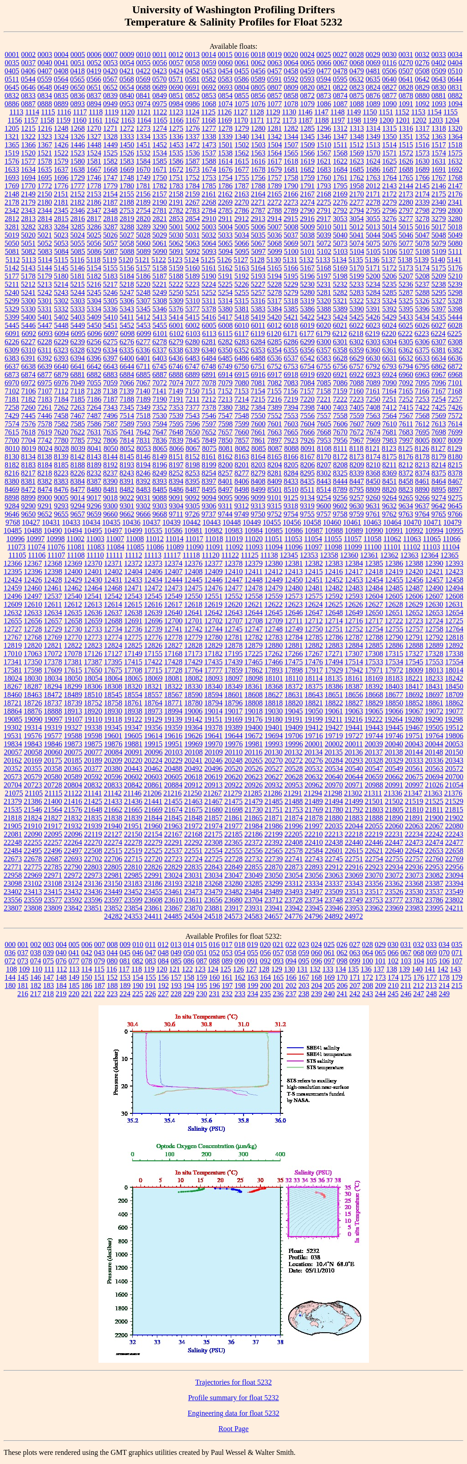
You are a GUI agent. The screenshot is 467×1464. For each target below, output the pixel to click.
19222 (373, 719)
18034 (53, 678)
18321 (153, 686)
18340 (213, 686)
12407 (173, 571)
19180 (274, 719)
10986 (294, 530)
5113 (28, 260)
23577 (53, 900)
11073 (16, 547)
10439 (171, 522)
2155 (126, 194)
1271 (110, 128)
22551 (193, 850)
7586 (94, 424)
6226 (12, 342)
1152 (402, 112)
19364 (193, 727)
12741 (173, 629)
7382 (241, 407)
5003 (209, 227)
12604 (374, 596)
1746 (94, 177)
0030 (389, 54)
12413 (294, 571)
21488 (294, 801)
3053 (340, 218)
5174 (422, 268)
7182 (28, 399)
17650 (93, 670)
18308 (113, 686)
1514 (389, 145)
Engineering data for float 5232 (234, 1413)
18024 (13, 678)
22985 (133, 875)
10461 (352, 522)
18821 (314, 703)
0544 (28, 79)
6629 (356, 358)
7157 (307, 391)
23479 (213, 891)
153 (124, 977)
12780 (213, 637)
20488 (173, 768)
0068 (356, 63)
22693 (73, 859)
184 (61, 985)
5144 (44, 268)
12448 (253, 580)
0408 (61, 71)
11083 (95, 547)
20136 (353, 752)
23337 (334, 883)
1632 (455, 161)
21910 (33, 826)
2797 (406, 210)
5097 (258, 251)
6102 (176, 333)
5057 (110, 243)
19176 (253, 719)
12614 (113, 604)
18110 (294, 678)
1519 (12, 153)
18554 (133, 694)
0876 (373, 95)
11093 (254, 547)
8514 (324, 489)
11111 (114, 555)
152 (112, 977)
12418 (374, 571)
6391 (28, 358)
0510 (455, 71)
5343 (126, 309)
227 (163, 994)
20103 (174, 752)
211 (405, 985)
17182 (213, 653)
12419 (394, 571)
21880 (334, 818)
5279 (291, 292)
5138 (405, 260)
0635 (373, 79)
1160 (79, 120)
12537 (53, 596)
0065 (307, 63)
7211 (192, 399)
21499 (354, 801)
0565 (77, 79)
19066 (394, 711)
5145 (61, 268)
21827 (53, 818)
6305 (406, 342)
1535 (176, 153)
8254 (209, 473)
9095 (225, 498)
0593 (307, 79)
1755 (241, 177)
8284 (291, 473)
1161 (95, 120)
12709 (274, 621)
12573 (294, 596)
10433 (71, 522)
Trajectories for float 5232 (233, 1382)
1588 (209, 161)
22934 (394, 867)
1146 (305, 112)
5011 (340, 227)
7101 (455, 383)
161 (227, 977)
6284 (258, 342)
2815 (61, 218)
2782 (176, 210)
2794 (356, 210)
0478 (340, 71)
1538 (225, 153)
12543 (133, 596)
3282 (28, 227)
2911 (225, 218)
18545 (113, 694)
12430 (93, 580)
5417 (225, 317)
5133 (323, 260)
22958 (13, 875)
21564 (53, 809)
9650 (28, 514)
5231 (324, 284)
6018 (291, 325)
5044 (373, 235)
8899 (28, 498)
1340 (241, 136)
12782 (253, 637)
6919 (307, 374)
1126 (225, 112)
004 (61, 944)
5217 (110, 284)
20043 (414, 744)
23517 (374, 891)
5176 (455, 268)
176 (418, 977)
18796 (233, 703)
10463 (372, 522)
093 (278, 961)
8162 (225, 456)
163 (252, 977)
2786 (241, 210)
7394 (291, 407)
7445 (28, 415)
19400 (253, 727)
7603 (291, 424)
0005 (77, 54)
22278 (133, 842)
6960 (406, 374)
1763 (373, 177)
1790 (291, 186)
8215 (455, 465)
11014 (174, 539)
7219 (291, 399)
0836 (77, 95)
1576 (12, 161)
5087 (111, 251)
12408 (193, 571)
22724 (193, 859)
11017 (194, 539)
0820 (307, 87)
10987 (314, 530)
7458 (61, 415)
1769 (12, 186)
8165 (274, 456)
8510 (291, 489)
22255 (33, 842)
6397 (110, 358)
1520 (28, 153)
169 (329, 977)
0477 (324, 71)
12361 (369, 555)
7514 (126, 415)
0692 (209, 87)
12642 (213, 612)
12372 (133, 563)
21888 (374, 818)
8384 (77, 481)
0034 (455, 54)
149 (73, 977)
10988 (334, 530)
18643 (314, 694)
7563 (373, 415)
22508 (93, 850)
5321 (340, 301)
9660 (110, 514)
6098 (127, 333)
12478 (253, 588)
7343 (110, 407)
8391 (126, 481)
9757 (324, 514)
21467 (213, 801)
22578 (294, 850)
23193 (173, 883)
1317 (422, 128)
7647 (159, 432)
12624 (314, 604)
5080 (455, 243)
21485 (274, 801)
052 (214, 953)
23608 (153, 900)
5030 (176, 235)
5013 (373, 227)
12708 (253, 621)
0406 (28, 71)
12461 (53, 588)
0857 (274, 95)
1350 (389, 136)
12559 (274, 596)
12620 (233, 604)
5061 (159, 243)
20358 (53, 768)
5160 (192, 268)
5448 (61, 325)
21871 (274, 818)
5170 (356, 268)
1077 (274, 104)
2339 (422, 202)
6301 (340, 342)
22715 (133, 859)
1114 (32, 112)
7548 (241, 415)
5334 (94, 309)
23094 (454, 875)
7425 (438, 407)
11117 (172, 555)
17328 (434, 653)
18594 (213, 694)
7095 (422, 383)
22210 (314, 834)
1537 (209, 153)
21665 (133, 809)
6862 (438, 366)
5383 (258, 309)
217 (35, 994)
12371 (113, 563)
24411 (153, 916)
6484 (209, 358)
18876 (33, 711)
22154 (153, 834)
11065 (432, 539)
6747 (192, 366)
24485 (173, 916)
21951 (133, 826)
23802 (454, 900)
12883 (334, 645)
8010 (12, 448)
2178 (12, 202)
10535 (153, 530)
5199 (356, 276)
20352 (13, 768)
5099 (275, 251)
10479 (452, 522)
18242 (454, 678)
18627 (274, 694)
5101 (308, 251)
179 (456, 977)
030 (393, 944)
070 (444, 953)
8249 (159, 473)
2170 (356, 194)
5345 (143, 309)
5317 (274, 301)
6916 (258, 374)
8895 (438, 489)
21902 (454, 818)
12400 (73, 571)
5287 (406, 292)
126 (238, 969)
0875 (356, 95)
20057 (13, 752)
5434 (422, 317)
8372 (406, 473)
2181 (61, 202)
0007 (110, 54)
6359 (356, 350)
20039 (374, 744)
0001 (12, 54)
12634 (53, 612)
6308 (455, 342)
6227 (28, 342)
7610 (389, 424)
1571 (389, 153)
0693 (225, 87)
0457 (274, 71)
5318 (291, 301)
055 (252, 953)
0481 (373, 71)
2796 (389, 210)
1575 (455, 153)
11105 (17, 555)
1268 (77, 128)
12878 (233, 645)
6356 (307, 350)
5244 (77, 292)
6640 (61, 366)
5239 (455, 284)
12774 (113, 637)
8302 (324, 473)
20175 (53, 760)
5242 (44, 292)
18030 (33, 678)
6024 (389, 325)
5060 (143, 243)
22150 (133, 834)
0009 (126, 54)
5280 (307, 292)
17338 (454, 653)
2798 (422, 210)
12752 (354, 629)
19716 (314, 736)
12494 (454, 588)
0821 (324, 87)
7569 (438, 415)
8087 (275, 448)
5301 (44, 301)
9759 (356, 514)
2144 (406, 186)
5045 (389, 235)
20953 (294, 785)
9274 (438, 498)
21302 (353, 793)
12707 (233, 621)
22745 (334, 859)
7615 (12, 432)
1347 (340, 136)
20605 (173, 777)
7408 (373, 407)
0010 (143, 54)
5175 (438, 268)
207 (354, 985)
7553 (291, 415)
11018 (214, 539)
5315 (241, 301)
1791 (307, 186)
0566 (94, 79)
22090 (33, 834)
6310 (28, 350)
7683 (406, 432)
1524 (94, 153)
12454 (374, 580)
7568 (422, 415)
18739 (73, 703)
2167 (307, 194)
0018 (258, 54)
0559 (44, 79)
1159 (63, 120)
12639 (153, 612)
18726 (33, 703)
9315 (274, 506)
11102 (411, 547)
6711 (143, 366)
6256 (94, 342)
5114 (45, 260)
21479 (253, 801)
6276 (126, 342)
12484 (374, 588)
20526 (253, 768)
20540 (354, 768)
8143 (94, 456)
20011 (354, 744)
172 (367, 977)
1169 (225, 120)
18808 (253, 703)
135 (353, 969)
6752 (274, 366)
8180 (455, 456)
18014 (454, 670)
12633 (33, 612)
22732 (253, 859)
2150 (44, 194)
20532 (314, 768)
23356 (374, 883)
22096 (73, 834)
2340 (438, 202)
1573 (422, 153)
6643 (110, 366)
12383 (334, 563)
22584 (314, 850)
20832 (93, 785)
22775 (33, 867)
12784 (294, 637)
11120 (210, 555)
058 (290, 953)
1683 (324, 169)
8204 (274, 465)
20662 (394, 777)
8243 (126, 473)
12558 (253, 596)
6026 (422, 325)
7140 (142, 391)
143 (455, 969)
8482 (126, 489)
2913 (258, 218)
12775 (133, 637)
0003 (44, 54)
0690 (176, 87)
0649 (61, 87)
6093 (45, 333)
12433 (133, 580)
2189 (143, 202)
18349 (233, 686)
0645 (12, 87)
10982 (213, 530)
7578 (44, 424)
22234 (414, 834)
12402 (113, 571)
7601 (274, 424)
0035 (12, 63)
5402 (61, 317)
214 (444, 985)
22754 (374, 859)
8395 (192, 481)
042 (86, 953)
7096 (438, 383)
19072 (434, 711)
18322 (173, 686)
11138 (269, 555)
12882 (314, 645)
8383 (61, 481)
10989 (354, 530)
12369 (73, 563)
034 (444, 944)
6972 (28, 383)
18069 (154, 678)
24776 (294, 916)
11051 (273, 539)
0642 (422, 79)
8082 (242, 448)
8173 (356, 456)
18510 (93, 694)
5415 (192, 317)
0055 (143, 63)
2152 (77, 194)
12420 (414, 571)
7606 (340, 424)
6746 (176, 366)
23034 (213, 875)
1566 (307, 153)
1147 (321, 112)
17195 (233, 653)
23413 (33, 891)
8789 (340, 489)
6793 (389, 366)
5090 (160, 251)
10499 (133, 530)
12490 (434, 588)
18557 (153, 694)
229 (188, 994)
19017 (233, 711)
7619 (44, 432)
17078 (73, 653)
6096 (94, 333)
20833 (113, 785)
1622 (340, 161)
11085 (135, 547)
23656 (213, 900)
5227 (258, 284)
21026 (434, 785)
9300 (110, 506)
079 (99, 961)
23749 (354, 900)
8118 (356, 448)
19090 (33, 719)
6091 (12, 333)
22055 (374, 826)
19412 (314, 727)
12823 (93, 645)
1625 (389, 161)
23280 (233, 883)
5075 (373, 243)
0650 (77, 87)
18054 (93, 678)
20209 (113, 760)
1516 (422, 145)
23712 (274, 900)
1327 (94, 136)
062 (342, 953)
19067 (414, 711)
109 (24, 969)
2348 (110, 210)
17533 (374, 662)
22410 (314, 842)
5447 (44, 325)
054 (239, 953)
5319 (307, 301)
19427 (334, 727)
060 (316, 953)
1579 (61, 161)
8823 (406, 489)
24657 (274, 916)
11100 (373, 547)
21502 (394, 801)
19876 (113, 744)
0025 (324, 54)
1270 (94, 128)
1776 (61, 186)
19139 (173, 719)
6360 (373, 350)
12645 (274, 612)
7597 (209, 424)
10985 (274, 530)
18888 (53, 711)
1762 (356, 177)
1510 (324, 145)
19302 (13, 727)
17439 (233, 662)
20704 (13, 785)
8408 (258, 481)
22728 (233, 859)
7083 (291, 383)
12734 (113, 629)
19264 (393, 719)
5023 (61, 235)
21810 (414, 809)
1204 (452, 120)
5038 (307, 235)
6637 (12, 366)
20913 (213, 785)
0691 (192, 87)
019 (252, 944)
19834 (13, 744)
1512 (356, 145)
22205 (294, 834)
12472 (153, 588)
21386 (33, 801)
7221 (324, 399)
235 (265, 994)
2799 (438, 210)
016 (214, 944)
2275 (324, 202)
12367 (33, 563)
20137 (373, 752)
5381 (241, 309)
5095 (242, 251)
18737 (53, 703)
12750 (314, 629)
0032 (422, 54)
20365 (73, 768)
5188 (176, 276)
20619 (213, 777)
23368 (414, 883)
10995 (454, 530)
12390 (434, 563)
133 (327, 969)
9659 (94, 514)
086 (188, 961)
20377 (93, 768)
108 (11, 969)
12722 (394, 621)
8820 (389, 489)
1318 (438, 128)
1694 (28, 177)
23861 (153, 908)
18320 (133, 686)
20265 (253, 760)
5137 (388, 260)
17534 (394, 662)
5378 (209, 309)
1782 (159, 186)
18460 (13, 694)
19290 (434, 719)
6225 (454, 333)
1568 (340, 153)
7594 (159, 424)
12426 (33, 580)
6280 (192, 342)
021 (278, 944)
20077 (93, 752)
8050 (111, 448)
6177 (307, 333)
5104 (357, 251)
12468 (113, 588)
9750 (258, 514)
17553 (434, 662)
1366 (28, 145)
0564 (61, 79)
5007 (274, 227)
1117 (80, 112)
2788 (274, 210)
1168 (209, 120)
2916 (307, 218)
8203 (258, 465)
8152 (192, 456)
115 (99, 969)
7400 (324, 407)
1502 (241, 145)
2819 (126, 218)
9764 (422, 514)
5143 (28, 268)
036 (10, 953)
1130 (289, 112)
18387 (354, 686)
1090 (389, 104)
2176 (455, 194)
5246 (110, 292)
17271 (334, 653)
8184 (44, 465)
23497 (314, 891)
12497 (33, 596)
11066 (452, 539)
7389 (274, 407)
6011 (258, 325)
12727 (13, 629)
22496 (53, 850)
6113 (209, 333)
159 (201, 977)
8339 (356, 473)
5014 (389, 227)
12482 (334, 588)
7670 (340, 432)
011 (150, 944)
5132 (306, 260)
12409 (213, 571)
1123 (176, 112)
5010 (324, 227)
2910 (209, 218)
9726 (192, 514)
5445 (12, 325)
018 (239, 944)
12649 (354, 612)
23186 (153, 883)
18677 (394, 694)
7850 (225, 440)
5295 (438, 292)
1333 (126, 136)
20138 (393, 752)
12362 (389, 555)
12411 (253, 571)
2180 (44, 202)
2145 (422, 186)
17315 (394, 653)
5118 (93, 260)
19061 (334, 711)
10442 (191, 522)
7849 (209, 440)
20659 (374, 777)
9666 (143, 514)
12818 (454, 637)
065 (380, 953)
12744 (213, 629)
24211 (454, 908)
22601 (334, 850)
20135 (333, 752)
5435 (438, 317)
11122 (230, 555)
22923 (374, 867)
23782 (414, 900)
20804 (73, 785)
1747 (110, 177)
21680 (213, 809)
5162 (225, 268)
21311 (373, 793)
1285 (307, 128)
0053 (110, 63)
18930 (113, 711)
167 (303, 977)
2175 (438, 194)
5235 (389, 284)
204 (316, 985)
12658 (73, 621)
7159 (339, 391)
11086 (155, 547)
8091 (308, 448)
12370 (93, 563)
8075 (209, 448)
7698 (438, 432)
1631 (438, 161)
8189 (94, 465)
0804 (241, 87)
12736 (133, 629)
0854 (225, 95)
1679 (274, 169)
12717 (374, 621)
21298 (333, 793)
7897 (274, 440)
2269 (225, 202)
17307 (354, 653)
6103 (193, 333)
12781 (233, 637)
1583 (126, 161)
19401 (274, 727)
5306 (126, 301)
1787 (241, 186)
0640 (389, 79)
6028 (455, 325)
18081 (174, 678)
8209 (356, 465)
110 (36, 969)
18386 (334, 686)
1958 (356, 186)
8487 (192, 489)
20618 (193, 777)
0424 (176, 71)
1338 (209, 136)
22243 (454, 834)
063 (354, 953)
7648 (176, 432)
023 (303, 944)
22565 (274, 850)
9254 (324, 498)
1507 (291, 145)
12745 (233, 629)
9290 (28, 506)
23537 (434, 891)
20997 (414, 785)
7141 (159, 391)
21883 (354, 818)
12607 (434, 596)
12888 (414, 645)
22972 (73, 875)
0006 (94, 54)
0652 (110, 87)
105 (431, 961)
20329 (394, 760)
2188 (126, 202)
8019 (28, 448)
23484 (253, 891)
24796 (314, 916)
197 (227, 985)
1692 (455, 169)
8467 (455, 481)
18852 (414, 703)
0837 (94, 95)
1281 (274, 128)
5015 (406, 227)
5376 (176, 309)
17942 (354, 670)
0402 (438, 63)
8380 (12, 481)
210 (393, 985)
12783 (274, 637)
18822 (334, 703)
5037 (291, 235)
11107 (56, 555)
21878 (314, 818)
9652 (44, 514)
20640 (334, 777)
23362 (394, 883)
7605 (324, 424)
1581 (94, 161)
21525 (434, 801)
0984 (176, 104)
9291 (44, 506)
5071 (307, 243)
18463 (33, 694)
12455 (394, 580)
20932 (274, 785)
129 (276, 969)
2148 (12, 194)
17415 (133, 662)
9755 (307, 514)
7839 (176, 440)
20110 (234, 752)
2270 (241, 202)
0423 (159, 71)
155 (150, 977)
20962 (314, 785)
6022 (356, 325)
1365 (12, 145)
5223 (192, 284)
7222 (340, 399)
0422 (143, 71)
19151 (213, 719)
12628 (394, 604)
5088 (127, 251)
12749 (294, 629)
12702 (213, 621)
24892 (334, 916)
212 (418, 985)
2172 (389, 194)
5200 (373, 276)
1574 (438, 153)
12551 (213, 596)
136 (366, 969)
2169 (340, 194)
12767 (13, 637)
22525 (153, 850)
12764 (454, 629)
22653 (434, 850)
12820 (33, 645)
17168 (173, 653)
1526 (126, 153)
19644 (233, 736)
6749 (225, 366)
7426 (455, 407)
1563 (258, 153)
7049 (77, 383)
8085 (258, 448)
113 (74, 969)
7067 (143, 383)
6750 (241, 366)
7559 (356, 415)
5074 (356, 243)
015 (201, 944)
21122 (73, 793)
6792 (373, 366)
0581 (192, 79)
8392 (143, 481)
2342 (12, 210)
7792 (94, 440)
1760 (324, 177)
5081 (12, 251)
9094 (209, 498)
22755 (394, 859)
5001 (176, 227)
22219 (374, 834)
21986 (274, 826)
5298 (455, 292)
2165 (274, 194)
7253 (422, 399)
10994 (434, 530)
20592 (93, 777)
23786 (434, 900)
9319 (307, 506)
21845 (173, 818)
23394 (454, 883)
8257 (225, 473)
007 (99, 944)
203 (303, 985)
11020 (254, 539)
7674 (373, 432)
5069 (291, 243)
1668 (110, 169)
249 (444, 994)
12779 (193, 637)
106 (444, 961)
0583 (225, 79)
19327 (73, 727)
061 (329, 953)
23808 (33, 908)
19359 (173, 727)
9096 (241, 498)
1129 (273, 112)
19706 (294, 736)
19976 (233, 744)
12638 (133, 612)
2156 (143, 194)
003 (48, 944)
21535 (13, 809)
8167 (307, 456)
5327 (438, 301)
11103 (431, 547)
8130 (12, 456)
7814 (126, 440)
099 (354, 961)
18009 (414, 670)
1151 (386, 112)
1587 (192, 161)
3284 (61, 227)
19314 (33, 727)
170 (342, 977)
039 (48, 953)
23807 (13, 908)
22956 (454, 867)
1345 (307, 136)
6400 (126, 358)
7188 (126, 399)
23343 (354, 883)
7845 (192, 440)
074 (35, 961)
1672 (176, 169)
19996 (294, 744)
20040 (394, 744)
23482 (233, 891)
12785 (314, 637)
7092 (406, 383)
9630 (356, 506)
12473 (173, 588)
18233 (434, 678)
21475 (233, 801)
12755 (394, 629)
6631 (389, 358)
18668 (374, 694)
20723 (33, 785)
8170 (324, 456)
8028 (61, 448)
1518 (455, 145)
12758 (434, 629)
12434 (153, 580)
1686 (373, 169)
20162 (13, 760)
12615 (133, 604)
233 (239, 994)
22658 (454, 850)
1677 (241, 169)
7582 (61, 424)
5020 (28, 235)
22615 (354, 850)
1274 (159, 128)
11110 (95, 555)
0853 (209, 95)
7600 (258, 424)
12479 (274, 588)
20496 (213, 768)
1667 (94, 169)
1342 (274, 136)
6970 (12, 383)
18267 (13, 686)
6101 (160, 333)
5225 (225, 284)
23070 (374, 875)
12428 (53, 580)
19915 (153, 744)
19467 (414, 727)
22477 (454, 842)
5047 (422, 235)
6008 (225, 325)
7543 (192, 415)
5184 (126, 276)
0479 (356, 71)
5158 (159, 268)
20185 (73, 760)
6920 (324, 374)
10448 (232, 522)
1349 (373, 136)
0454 (225, 71)
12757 (414, 629)
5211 (12, 284)
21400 (53, 801)
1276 (192, 128)
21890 (394, 818)
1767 (438, 177)
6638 (28, 366)
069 (431, 953)
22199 (274, 834)
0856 (258, 95)
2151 (61, 194)
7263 (77, 407)
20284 (334, 760)
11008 (135, 539)
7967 (356, 440)
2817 (94, 218)
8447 (356, 481)
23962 (374, 908)
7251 (389, 399)
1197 (338, 120)
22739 (274, 859)
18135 (333, 678)
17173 (193, 653)
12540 (73, 596)
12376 (193, 563)
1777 (77, 186)
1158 (47, 120)
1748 (126, 177)
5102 (324, 251)
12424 (13, 580)
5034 (241, 235)
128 (264, 969)
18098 (254, 678)
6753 (291, 366)
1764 (389, 177)
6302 (356, 342)
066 (393, 953)
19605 (133, 736)
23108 (53, 883)
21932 (73, 826)
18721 (13, 703)
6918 (291, 374)
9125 (291, 498)
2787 (258, 210)
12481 (314, 588)
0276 (422, 63)
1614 (225, 161)
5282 (340, 292)
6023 (373, 325)
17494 (334, 662)
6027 (438, 325)
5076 (389, 243)
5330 (28, 309)
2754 (143, 210)
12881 (294, 645)
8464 (438, 481)
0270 (406, 63)
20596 (113, 777)
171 (354, 977)
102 (393, 961)
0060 (225, 63)
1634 (28, 169)
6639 (44, 366)
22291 (173, 842)
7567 (406, 415)
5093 (209, 251)
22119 (93, 834)
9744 (225, 514)
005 (73, 944)
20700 (454, 777)
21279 (232, 793)
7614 (455, 424)
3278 (422, 218)
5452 (126, 325)
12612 (73, 604)
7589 (126, 424)
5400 (28, 317)
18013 (434, 670)
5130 (273, 260)
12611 (53, 604)
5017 (438, 227)
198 (239, 985)
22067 (434, 826)
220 (73, 994)
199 (252, 985)
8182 (12, 465)
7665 (291, 432)
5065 (225, 243)
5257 (258, 292)
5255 (241, 292)
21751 (274, 809)
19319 (53, 727)
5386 (307, 309)
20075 (73, 752)
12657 (53, 621)
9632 (389, 506)
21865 (253, 818)
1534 (159, 153)
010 (137, 944)
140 (417, 969)
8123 (389, 448)
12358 (329, 555)
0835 (61, 95)
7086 (340, 383)
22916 (354, 867)
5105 (373, 251)
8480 (94, 489)
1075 (241, 104)
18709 (454, 694)
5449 (77, 325)
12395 (13, 571)
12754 (374, 629)
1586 (176, 161)
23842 (73, 908)
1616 (258, 161)
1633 (12, 169)
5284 (373, 292)
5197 (324, 276)
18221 (414, 678)
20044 (434, 744)
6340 (209, 350)
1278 (225, 128)
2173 (406, 194)
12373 (153, 563)
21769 (314, 809)
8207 (324, 465)
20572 (454, 768)
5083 (45, 251)
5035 (258, 235)
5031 (192, 235)
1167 (192, 120)
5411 (126, 317)
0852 (192, 95)
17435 (213, 662)
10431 (51, 522)
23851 (93, 908)
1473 (209, 145)
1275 (176, 128)
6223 (422, 333)
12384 (354, 563)
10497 (113, 530)
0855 (241, 95)
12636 (93, 612)
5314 (225, 301)
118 (136, 969)
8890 (422, 489)
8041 (94, 448)
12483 (354, 588)
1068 (209, 104)
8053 (143, 448)
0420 (110, 71)
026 (342, 944)
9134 (307, 498)
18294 (53, 686)
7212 (209, 399)
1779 (110, 186)
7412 (389, 407)
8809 (373, 489)
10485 (13, 530)
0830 (438, 87)
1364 (455, 136)
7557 (324, 415)
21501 (374, 801)
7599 (241, 424)
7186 (94, 399)
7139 (126, 391)
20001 (314, 744)
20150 (454, 752)
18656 (354, 694)
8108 (324, 448)
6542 (307, 358)
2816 (77, 218)
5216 (94, 284)
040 (61, 953)
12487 (414, 588)
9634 (406, 506)
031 (405, 944)
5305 (110, 301)
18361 (253, 686)
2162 (225, 194)
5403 (77, 317)
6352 (241, 350)
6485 (225, 358)
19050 (314, 711)
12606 (414, 596)
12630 (434, 604)
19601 (113, 736)
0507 (406, 71)
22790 (73, 867)
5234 (373, 284)
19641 (213, 736)
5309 (176, 301)
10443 (211, 522)
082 (137, 961)
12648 (334, 612)
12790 (394, 637)
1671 (159, 169)
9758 (340, 514)
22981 (113, 875)
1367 (44, 145)
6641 (77, 366)
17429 (193, 662)
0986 (192, 104)
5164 (258, 268)
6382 (455, 350)
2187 (110, 202)
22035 (334, 826)
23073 (414, 875)
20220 (133, 760)
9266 (422, 498)
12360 (349, 555)
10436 (131, 522)
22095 (53, 834)
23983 (414, 908)
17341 (13, 662)
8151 (176, 456)
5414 (176, 317)
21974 (213, 826)
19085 (13, 719)
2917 (324, 218)
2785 (225, 210)
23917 (233, 908)
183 (48, 985)
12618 (193, 604)
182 (35, 985)
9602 (340, 506)
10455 (272, 522)
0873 (324, 95)
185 (73, 985)
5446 (28, 325)
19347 (133, 727)
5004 (225, 227)
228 (176, 994)
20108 (194, 752)
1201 (402, 120)
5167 (307, 268)
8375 (438, 473)
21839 (133, 818)
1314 (373, 128)
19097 (53, 719)
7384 (258, 407)
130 (289, 969)
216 (22, 994)
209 (380, 985)
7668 (324, 432)
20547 (374, 768)
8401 (225, 481)
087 (201, 961)
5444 (455, 317)
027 (354, 944)
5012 (356, 227)
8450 (373, 481)
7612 (422, 424)
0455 (241, 71)
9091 (176, 498)
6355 (291, 350)
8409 (274, 481)
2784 (209, 210)
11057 (353, 539)
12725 (454, 621)
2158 (176, 194)
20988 (374, 785)
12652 (414, 612)
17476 (314, 662)
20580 (53, 777)
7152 (225, 391)
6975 (44, 383)
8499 (258, 489)
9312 (241, 506)
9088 (159, 498)
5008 (291, 227)
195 (201, 985)
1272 (126, 128)
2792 (340, 210)
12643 (233, 612)
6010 (241, 325)
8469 (12, 489)
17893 (274, 670)
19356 (153, 727)
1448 (94, 145)
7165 (405, 391)
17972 (394, 670)
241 (342, 994)
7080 (241, 383)
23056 (314, 875)
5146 (77, 268)
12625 (334, 604)
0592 (291, 79)
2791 (324, 210)
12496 (13, 596)
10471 (432, 522)
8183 (28, 465)
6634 (438, 358)
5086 (94, 251)
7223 (356, 399)
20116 (253, 752)
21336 (393, 793)
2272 (274, 202)
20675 (414, 777)
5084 (61, 251)
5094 (225, 251)
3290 (159, 227)
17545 (414, 662)
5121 (142, 260)
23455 (153, 891)
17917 (314, 670)
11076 (56, 547)
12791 (414, 637)
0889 (61, 104)
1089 (373, 104)
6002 (192, 325)
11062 (392, 539)
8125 (405, 448)
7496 (110, 415)
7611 (406, 424)
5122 (158, 260)
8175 (389, 456)
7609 (373, 424)
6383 (12, 358)
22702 (93, 859)
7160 (356, 391)
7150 (192, 391)
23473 (193, 891)
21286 (273, 793)
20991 (394, 785)
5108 (422, 251)
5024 (77, 235)
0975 (159, 104)
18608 (253, 694)
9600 (324, 506)
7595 (176, 424)
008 (112, 944)
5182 (94, 276)
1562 (241, 153)
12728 (33, 629)
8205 (291, 465)
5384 (274, 309)
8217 (28, 473)
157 (176, 977)
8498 (241, 489)
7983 (389, 440)
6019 (307, 325)
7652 (209, 432)
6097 (111, 333)
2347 (94, 210)
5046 (406, 235)
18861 (434, 703)
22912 (334, 867)
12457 (434, 580)
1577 (28, 161)
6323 (61, 350)
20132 (293, 752)
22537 (173, 850)
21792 (354, 809)
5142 (12, 268)
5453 (143, 325)
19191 (294, 719)
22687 (53, 859)
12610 (33, 604)
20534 (334, 768)
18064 (113, 678)
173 (380, 977)
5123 (175, 260)
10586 (173, 530)
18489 (73, 694)
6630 (373, 358)
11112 (133, 555)
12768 (33, 637)
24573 (233, 916)
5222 (176, 284)
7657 (225, 432)
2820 (143, 218)
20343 (454, 760)
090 (239, 961)
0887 (28, 104)
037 (22, 953)
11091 (214, 547)
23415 (53, 891)
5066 (241, 243)
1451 (143, 145)
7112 (61, 391)
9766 (455, 514)
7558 (340, 415)
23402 (13, 891)
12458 (454, 580)
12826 (153, 645)
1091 (406, 104)
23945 (314, 908)
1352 (422, 136)
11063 (412, 539)
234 (252, 994)
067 (405, 953)
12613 (93, 604)
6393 (61, 358)
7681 (389, 432)
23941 (274, 908)
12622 (274, 604)
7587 (110, 424)
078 (86, 961)
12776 (153, 637)
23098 (13, 883)
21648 (93, 809)
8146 (143, 456)
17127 (113, 653)
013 (176, 944)
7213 (225, 399)
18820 (294, 703)
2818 (110, 218)
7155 (274, 391)
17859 (233, 670)
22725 (213, 859)
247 (418, 994)
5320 (324, 301)
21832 (73, 818)
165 (278, 977)
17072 (53, 653)
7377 (192, 407)
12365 (450, 555)
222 (99, 994)
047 (150, 953)
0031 (406, 54)
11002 (75, 539)
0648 (44, 87)
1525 (110, 153)
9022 (126, 498)
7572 (455, 415)
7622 (77, 432)
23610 (173, 900)
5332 (61, 309)
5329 (12, 309)
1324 (61, 136)
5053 (61, 243)
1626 (406, 161)
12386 (394, 563)
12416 (334, 571)
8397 (209, 481)
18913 (73, 711)
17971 (374, 670)
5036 (274, 235)
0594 (324, 79)
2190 (159, 202)
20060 (53, 752)
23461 (173, 891)
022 (290, 944)
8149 (159, 456)
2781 (159, 210)
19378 (213, 727)
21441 (153, 801)
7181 (12, 399)
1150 (370, 112)
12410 (233, 571)
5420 (274, 317)
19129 (153, 719)
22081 (13, 834)
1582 (110, 161)
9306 (209, 506)
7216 (274, 399)
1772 (44, 186)
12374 (173, 563)
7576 (28, 424)
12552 (233, 596)
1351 (406, 136)
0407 (44, 71)
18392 (374, 686)
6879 (61, 374)
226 (150, 994)
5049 (455, 235)
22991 (153, 875)
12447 (233, 580)
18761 (133, 703)
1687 (389, 169)
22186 (253, 834)
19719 (334, 736)
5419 (258, 317)
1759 (307, 177)
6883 (110, 374)
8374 (422, 473)
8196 (159, 465)
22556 (253, 850)
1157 (31, 120)
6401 (143, 358)
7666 (307, 432)
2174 (422, 194)
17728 (173, 670)
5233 (356, 284)
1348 (356, 136)
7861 (258, 440)
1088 (356, 104)
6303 (373, 342)
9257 (356, 498)
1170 (241, 120)
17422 (153, 662)
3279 (438, 218)
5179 (44, 276)
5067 (258, 243)
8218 (44, 473)
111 (49, 969)
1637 (61, 169)
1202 (419, 120)
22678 (33, 859)
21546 (33, 809)
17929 (334, 670)
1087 (340, 104)
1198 (354, 120)
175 (405, 977)
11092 (234, 547)
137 (379, 969)
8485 (159, 489)
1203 (435, 120)
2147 (455, 186)
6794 (406, 366)
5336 (110, 309)
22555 (233, 850)
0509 (438, 71)
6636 (455, 358)
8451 (389, 481)
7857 (241, 440)
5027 (126, 235)
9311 (225, 506)
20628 (294, 777)
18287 (33, 686)
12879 (253, 645)
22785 (53, 867)
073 (22, 961)
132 (315, 969)
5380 (225, 309)
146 (35, 977)
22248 (13, 842)
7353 (176, 407)
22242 (434, 834)
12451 (314, 580)
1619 (307, 161)
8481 (110, 489)
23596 (93, 900)
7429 (12, 415)
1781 (143, 186)
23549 (454, 891)
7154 (257, 391)
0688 (143, 87)
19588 (73, 736)
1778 (94, 186)
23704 (253, 900)
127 (251, 969)
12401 (93, 571)
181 (22, 985)
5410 (110, 317)
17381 (73, 662)
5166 (291, 268)
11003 (95, 539)
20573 (13, 777)
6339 (192, 350)
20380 (113, 768)
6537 (291, 358)
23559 (33, 900)
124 (213, 969)
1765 (406, 177)
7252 (406, 399)
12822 (73, 645)
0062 (258, 63)
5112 (12, 260)
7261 (44, 407)
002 (35, 944)
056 (265, 953)
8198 (192, 465)
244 (380, 994)
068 (418, 953)
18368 (274, 686)
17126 (93, 653)
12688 (113, 621)
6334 (110, 350)
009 (124, 944)
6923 (373, 374)
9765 (438, 514)
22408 (294, 842)
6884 (126, 374)
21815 (454, 809)
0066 (324, 63)
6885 (143, 374)
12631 (454, 604)
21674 (173, 809)
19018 (253, 711)
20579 (33, 777)
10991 (394, 530)
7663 (274, 432)
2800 (455, 210)
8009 (455, 440)
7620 (61, 432)
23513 (354, 891)
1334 (143, 136)
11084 (115, 547)
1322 (28, 136)
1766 (422, 177)
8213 (422, 465)
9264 (389, 498)
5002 (192, 227)
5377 (192, 309)
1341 (258, 136)
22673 (13, 859)
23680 (233, 900)
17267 (314, 653)
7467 (77, 415)
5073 (340, 243)
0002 (28, 54)
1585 (159, 161)
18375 (314, 686)
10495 (93, 530)
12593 (354, 596)
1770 (28, 186)
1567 (324, 153)
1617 (274, 161)
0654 (126, 87)
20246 (213, 760)
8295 (307, 473)
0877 (389, 95)
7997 (406, 440)
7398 (307, 407)
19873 (73, 744)
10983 (233, 530)
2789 (291, 210)
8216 (12, 473)
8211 (389, 465)
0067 (340, 63)
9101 (274, 498)
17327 (414, 653)
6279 (176, 342)
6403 (159, 358)
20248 (233, 760)
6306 (422, 342)
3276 (389, 218)
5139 (421, 260)
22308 (213, 842)
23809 (53, 908)
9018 (110, 498)
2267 (192, 202)
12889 (434, 645)
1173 (289, 120)
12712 (314, 621)
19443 (374, 727)
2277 (356, 202)
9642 (438, 506)
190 (137, 985)
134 (340, 969)
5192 (241, 276)
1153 (418, 112)
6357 (324, 350)
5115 (61, 260)
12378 (233, 563)
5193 (258, 276)
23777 (394, 900)
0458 (291, 71)
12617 (173, 604)
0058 (192, 63)
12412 (274, 571)
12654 (454, 612)
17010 (13, 653)
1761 (340, 177)
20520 (233, 768)
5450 (94, 325)
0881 (438, 95)
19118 (113, 719)
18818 (274, 703)
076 (61, 961)
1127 (241, 112)
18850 (394, 703)
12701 (193, 621)
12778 (173, 637)
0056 (159, 63)
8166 (291, 456)
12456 (414, 580)
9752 (274, 514)
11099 (353, 547)
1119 (111, 112)
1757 (274, 177)
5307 (143, 301)
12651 (394, 612)
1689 (422, 169)
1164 (144, 120)
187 (99, 985)
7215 (258, 399)
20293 (354, 760)
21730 (253, 809)
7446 (44, 415)
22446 (374, 842)
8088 (291, 448)
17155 (153, 653)
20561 (414, 768)
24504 (193, 916)
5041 (356, 235)
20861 (153, 785)
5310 (192, 301)
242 (354, 994)
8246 (143, 473)
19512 (454, 727)
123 (200, 969)
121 (174, 969)
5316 (258, 301)
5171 (373, 268)
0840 (126, 95)
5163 (241, 268)
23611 (193, 900)
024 (316, 944)
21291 (293, 793)
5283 (356, 292)
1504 (274, 145)
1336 (176, 136)
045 (124, 953)
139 (404, 969)
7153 (241, 391)
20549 (394, 768)
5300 (28, 301)
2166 (291, 194)
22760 (434, 859)
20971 (354, 785)
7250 (373, 399)
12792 (434, 637)
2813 (28, 218)
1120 (127, 112)
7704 (28, 440)
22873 (294, 867)
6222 (405, 333)
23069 (354, 875)
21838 (113, 818)
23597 (113, 900)
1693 (12, 177)
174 (393, 977)
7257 (455, 399)
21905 (13, 826)
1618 (291, 161)
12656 (33, 621)
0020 (291, 54)
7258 (12, 407)
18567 (173, 694)
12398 (53, 571)
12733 (93, 629)
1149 (354, 112)
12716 (354, 621)
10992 (414, 530)
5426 (373, 317)
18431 (434, 686)
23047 (233, 875)
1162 (111, 120)
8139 (61, 456)
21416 (73, 801)
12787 (354, 637)
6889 (192, 374)
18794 (213, 703)
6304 (389, 342)
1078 (291, 104)
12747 (253, 629)
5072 (324, 243)
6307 (438, 342)
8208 (340, 465)
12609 (13, 604)
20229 (173, 760)
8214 (438, 465)
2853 (176, 218)
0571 (176, 79)
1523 (77, 153)
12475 (193, 588)
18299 (73, 686)
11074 (36, 547)
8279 (258, 473)
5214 (61, 284)
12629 (414, 604)
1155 (450, 112)
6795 (422, 366)
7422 (422, 407)
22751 (354, 859)
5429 (389, 317)
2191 (176, 202)
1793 (324, 186)
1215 (28, 128)
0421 (126, 71)
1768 (455, 177)
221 (86, 994)
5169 (340, 268)
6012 (274, 325)
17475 (294, 662)
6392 (44, 358)
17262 (274, 653)
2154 (110, 194)
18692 (414, 694)
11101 (392, 547)
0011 (159, 54)
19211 (333, 719)
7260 (28, 407)
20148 (434, 752)
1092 (422, 104)
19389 (233, 727)
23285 (253, 883)
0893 (77, 104)
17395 (113, 662)
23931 (253, 908)
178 (444, 977)
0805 (258, 87)
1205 (12, 128)
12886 (394, 645)
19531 (13, 736)
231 (214, 994)
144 (10, 977)
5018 (455, 227)
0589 (258, 79)
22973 (93, 875)
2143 (389, 186)
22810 (133, 867)
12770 (73, 637)
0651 (94, 87)
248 (431, 994)
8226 (77, 473)
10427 (31, 522)
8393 (159, 481)
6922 (356, 374)
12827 (173, 645)
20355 (33, 768)
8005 (422, 440)
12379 (253, 563)
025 (329, 944)
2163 (241, 194)
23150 (113, 883)
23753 (374, 900)
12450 (294, 580)
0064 (291, 63)
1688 (406, 169)
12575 (314, 596)
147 (48, 977)
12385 (374, 563)
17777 (213, 670)
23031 (193, 875)
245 (393, 994)
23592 (73, 900)
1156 (15, 120)
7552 (274, 415)
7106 (28, 391)
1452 (159, 145)
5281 (324, 292)
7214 (241, 399)
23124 (73, 883)
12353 (309, 555)
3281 (12, 227)
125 (225, 969)
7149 (175, 391)
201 (278, 985)
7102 (12, 391)
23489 (274, 891)
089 (227, 961)
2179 (28, 202)
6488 (258, 358)
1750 (159, 177)
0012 (176, 54)
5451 (110, 325)
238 (303, 994)
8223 (61, 473)
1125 (208, 112)
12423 (454, 571)
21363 (433, 793)
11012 (155, 539)
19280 (414, 719)
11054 (313, 539)
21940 (113, 826)
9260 (373, 498)
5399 (12, 317)
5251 (192, 292)
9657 (77, 514)
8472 (28, 489)
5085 (78, 251)
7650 (192, 432)
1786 (225, 186)
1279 (241, 128)
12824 (113, 645)
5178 (28, 276)
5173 (406, 268)
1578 (44, 161)
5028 (143, 235)
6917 (274, 374)
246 (405, 994)
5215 (77, 284)
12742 (193, 629)
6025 (406, 325)
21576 (73, 809)
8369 (389, 473)
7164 (389, 391)
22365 (233, 842)
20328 (374, 760)
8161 (209, 456)
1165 (160, 120)
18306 (93, 686)
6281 (209, 342)
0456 (258, 71)
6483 (192, 358)
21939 (93, 826)
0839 (110, 95)
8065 (160, 448)
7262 (61, 407)
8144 (110, 456)
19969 (193, 744)
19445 (394, 727)
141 (430, 969)
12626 (354, 604)
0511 (12, 79)
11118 (191, 555)
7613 (438, 424)
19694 (274, 736)
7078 (209, 383)
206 (342, 985)
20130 (273, 752)
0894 (94, 104)
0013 (192, 54)
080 (112, 961)
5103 (340, 251)
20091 (134, 752)
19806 (454, 736)
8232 (94, 473)
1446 (77, 145)
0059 (209, 63)
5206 (389, 276)
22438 (334, 842)
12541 (93, 596)
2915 (291, 218)
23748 (334, 900)
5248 (143, 292)
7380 (225, 407)
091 (252, 961)
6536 (274, 358)
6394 (77, 358)
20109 (214, 752)
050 (188, 953)
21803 (374, 809)
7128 (93, 391)
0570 (159, 79)
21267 (212, 793)
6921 (340, 374)
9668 (159, 514)
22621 (374, 850)
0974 (143, 104)
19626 (193, 736)
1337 (192, 136)
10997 (35, 539)
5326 (422, 301)
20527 (274, 768)
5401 (44, 317)
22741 (294, 859)
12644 (253, 612)
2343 (28, 210)
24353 (133, 916)
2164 (258, 194)
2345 (61, 210)
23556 (13, 900)
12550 (193, 596)
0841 (143, 95)
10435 (111, 522)
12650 (374, 612)
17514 (354, 662)
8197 (176, 465)
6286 (291, 342)
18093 (214, 678)
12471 (133, 588)
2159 (192, 194)
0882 (455, 95)
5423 (324, 317)
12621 (253, 604)
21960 (153, 826)
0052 (94, 63)
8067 (193, 448)
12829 (213, 645)
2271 (258, 202)
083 (150, 961)
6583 (324, 358)
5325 (406, 301)
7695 (422, 432)
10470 (412, 522)
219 (61, 994)
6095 (78, 333)
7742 (44, 440)
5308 (159, 301)
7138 (110, 391)
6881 (77, 374)
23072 (394, 875)
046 (137, 953)
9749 (241, 514)
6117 (241, 333)
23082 (434, 875)
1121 (143, 112)
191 (150, 985)
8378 (455, 473)
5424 (340, 317)
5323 (373, 301)
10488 (33, 530)
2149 (28, 194)
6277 (143, 342)
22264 (73, 842)
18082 (194, 678)
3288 (126, 227)
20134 (313, 752)
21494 (334, 801)
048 (163, 953)
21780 (334, 809)
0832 (12, 95)
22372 (253, 842)
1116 (64, 112)
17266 (294, 653)
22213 (334, 834)
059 (303, 953)
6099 (143, 333)
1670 (143, 169)
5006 (258, 227)
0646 (28, 87)
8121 (372, 448)
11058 (372, 539)
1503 (258, 145)
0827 (389, 87)
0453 (209, 71)
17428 (173, 662)
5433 (406, 317)
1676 (225, 169)
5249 (159, 292)
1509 (307, 145)
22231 (394, 834)
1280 (258, 128)
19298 (454, 719)
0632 (356, 79)
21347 (413, 793)
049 (176, 953)
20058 (33, 752)
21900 (434, 818)
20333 (414, 760)
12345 (289, 555)
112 (61, 969)
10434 (91, 522)
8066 (176, 448)
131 (302, 969)
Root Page (233, 1429)
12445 (193, 580)
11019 (234, 539)
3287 (110, 227)
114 (86, 969)
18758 (113, 703)
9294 (77, 506)
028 (367, 944)
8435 (307, 481)
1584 (143, 161)
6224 (438, 333)
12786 (334, 637)
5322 (356, 301)
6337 (159, 350)
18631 (294, 694)
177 (431, 977)
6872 (455, 366)
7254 (438, 399)
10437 (151, 522)
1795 (340, 186)
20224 (153, 760)
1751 (176, 177)
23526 (394, 891)
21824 (33, 818)
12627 (374, 604)
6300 (324, 342)
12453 (354, 580)
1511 (340, 145)
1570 (373, 153)
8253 (192, 473)
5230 (307, 284)
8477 (77, 489)
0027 (340, 54)
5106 (390, 251)
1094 (455, 104)
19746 (394, 736)
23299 (274, 883)
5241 (28, 292)
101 (380, 961)
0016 (241, 54)
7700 (12, 440)
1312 (340, 128)
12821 (53, 645)
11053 (293, 539)
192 (163, 985)
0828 (406, 87)
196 (214, 985)
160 (214, 977)
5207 (406, 276)
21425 (93, 801)
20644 (354, 777)
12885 (374, 645)
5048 (438, 235)
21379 (13, 801)
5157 (143, 268)
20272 (294, 760)
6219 (372, 333)
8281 (274, 473)
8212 (406, 465)
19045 (294, 711)
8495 (209, 489)
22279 (153, 842)
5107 (406, 251)
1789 (274, 186)
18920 (93, 711)
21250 (192, 793)
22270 (93, 842)
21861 (233, 818)
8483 (143, 489)
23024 (173, 875)
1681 (291, 169)
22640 (394, 850)
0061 (241, 63)
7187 (110, 399)
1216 (44, 128)
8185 (61, 465)
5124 (191, 260)
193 (176, 985)
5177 (12, 276)
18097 (234, 678)
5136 (372, 260)
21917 (53, 826)
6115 (225, 333)
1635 (44, 169)
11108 (76, 555)
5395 (406, 309)
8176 (406, 456)
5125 (208, 260)
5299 (12, 301)
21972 (193, 826)
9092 (192, 498)
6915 (241, 374)
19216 (353, 719)
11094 (274, 547)
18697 (434, 694)
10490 (53, 530)
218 (48, 994)
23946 (334, 908)
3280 (455, 218)
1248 (61, 128)
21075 (14, 793)
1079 (307, 104)
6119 (257, 333)
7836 (159, 440)
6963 (422, 374)
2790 (307, 210)
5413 (159, 317)
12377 (213, 563)
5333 (77, 309)
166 (290, 977)
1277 (209, 128)
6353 (258, 350)
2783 (192, 210)
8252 (176, 473)
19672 (253, 736)
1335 (159, 136)
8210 (373, 465)
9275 (455, 498)
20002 (334, 744)
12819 (13, 645)
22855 (253, 867)
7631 (94, 432)
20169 (33, 760)
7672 (356, 432)
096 (316, 961)
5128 (257, 260)
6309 (12, 350)
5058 (126, 243)
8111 (340, 448)
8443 (324, 481)
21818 (13, 818)
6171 (290, 333)
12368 (53, 563)
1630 (422, 161)
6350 (225, 350)
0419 (94, 71)
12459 (13, 588)
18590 (193, 694)
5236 (406, 284)
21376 (453, 793)
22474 (434, 842)
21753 (294, 809)
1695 (44, 177)
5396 (422, 309)
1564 (274, 153)
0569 (143, 79)
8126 (422, 448)
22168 (193, 834)
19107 (73, 719)
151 (99, 977)
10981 (193, 530)
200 (265, 985)
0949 (110, 104)
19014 (213, 711)
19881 (133, 744)
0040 (44, 63)
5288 (422, 292)
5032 (209, 235)
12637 (113, 612)
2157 (159, 194)
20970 (334, 785)
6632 (406, 358)
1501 (225, 145)
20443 (133, 768)
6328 (77, 350)
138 (391, 969)
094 (290, 961)
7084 (307, 383)
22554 (213, 850)
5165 (274, 268)
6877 (44, 374)
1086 (324, 104)
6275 (110, 342)
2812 (12, 218)
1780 (126, 186)
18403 (394, 686)
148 (61, 977)
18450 (454, 686)
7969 (373, 440)
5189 (192, 276)
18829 (374, 703)
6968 (455, 374)
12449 (274, 580)
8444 (340, 481)
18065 (134, 678)
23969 (394, 908)
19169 (233, 719)
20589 (73, 777)
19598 (93, 736)
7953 (324, 440)
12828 (193, 645)
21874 (294, 818)
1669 (126, 169)
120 (161, 969)
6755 (324, 366)
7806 (110, 440)
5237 (422, 284)
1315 (389, 128)
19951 (173, 744)
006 (86, 944)
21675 (193, 809)
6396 (94, 358)
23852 (113, 908)
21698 (233, 809)
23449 (113, 891)
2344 (44, 210)
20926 (253, 785)
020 (265, 944)
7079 (225, 383)
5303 (77, 301)
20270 (274, 760)
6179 (323, 333)
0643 (438, 79)
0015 (225, 54)
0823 (356, 87)
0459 (307, 71)
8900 (44, 498)
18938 (133, 711)
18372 (294, 686)
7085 (324, 383)
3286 (94, 227)
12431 (113, 580)
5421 (291, 317)
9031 (143, 498)
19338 (93, 727)
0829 (422, 87)
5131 (290, 260)
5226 (241, 284)
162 (239, 977)
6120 (274, 333)
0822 (340, 87)
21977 (233, 826)
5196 (307, 276)
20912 (193, 785)
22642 (414, 850)
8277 (241, 473)
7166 (422, 391)
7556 (307, 415)
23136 (93, 883)
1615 (241, 161)
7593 (143, 424)
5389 (340, 309)
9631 (373, 506)
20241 (193, 760)
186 (86, 985)
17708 (133, 670)
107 (456, 961)
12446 (213, 580)
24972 (354, 916)
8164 (258, 456)
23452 (133, 891)
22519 (133, 850)
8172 (340, 456)
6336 (143, 350)
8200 (225, 465)
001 (22, 944)
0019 (274, 54)
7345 (126, 407)
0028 (356, 54)
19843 (33, 744)
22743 (314, 859)
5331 (44, 309)
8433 (291, 481)
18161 (353, 678)
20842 (133, 785)
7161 (372, 391)
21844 (153, 818)
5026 (110, 235)
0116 (389, 63)
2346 (77, 210)
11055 (333, 539)
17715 (153, 670)
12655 (13, 621)
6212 (339, 333)
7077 (192, 383)
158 (188, 977)
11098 (333, 547)
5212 (28, 284)
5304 (94, 301)
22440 (354, 842)
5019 (12, 235)
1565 (291, 153)
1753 (209, 177)
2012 (373, 186)
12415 (314, 571)
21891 (414, 818)
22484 (13, 850)
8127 (438, 448)
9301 (126, 506)
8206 (307, 465)
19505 (434, 727)
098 (342, 961)
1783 (176, 186)
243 (367, 994)
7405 (356, 407)
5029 (159, 235)
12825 (133, 645)
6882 (94, 374)
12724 (434, 621)
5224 (209, 284)
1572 (406, 153)
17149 (133, 653)
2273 (291, 202)
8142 (77, 456)
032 (418, 944)
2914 (274, 218)
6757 (356, 366)
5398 (455, 309)
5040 (340, 235)
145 (22, 977)
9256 (340, 498)
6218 (356, 333)
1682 (307, 169)
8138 (44, 456)
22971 (53, 875)
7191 (176, 399)
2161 (209, 194)
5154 (94, 268)
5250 (176, 292)
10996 (15, 539)
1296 (324, 128)
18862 (454, 703)
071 (456, 953)
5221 (159, 284)
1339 (225, 136)
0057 (176, 63)
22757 (414, 859)
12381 (294, 563)
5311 (209, 301)
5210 (455, 276)
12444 (173, 580)
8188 (77, 465)
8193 (126, 465)
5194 (274, 276)
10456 (292, 522)
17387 (93, 662)
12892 (454, 645)
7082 (274, 383)
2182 (77, 202)
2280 (406, 202)
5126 (224, 260)
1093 (438, 104)
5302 (61, 301)
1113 (16, 112)
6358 (340, 350)
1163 (128, 120)
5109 (439, 251)
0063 (274, 63)
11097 (313, 547)
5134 (339, 260)
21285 (253, 793)
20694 (434, 777)
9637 (422, 506)
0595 (340, 79)
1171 (257, 120)
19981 (253, 744)
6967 (438, 374)
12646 (294, 612)
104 (418, 961)
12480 (294, 588)
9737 (209, 514)
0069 (373, 63)
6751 (258, 366)
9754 (291, 514)
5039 (324, 235)
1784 (192, 186)
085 (176, 961)
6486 (241, 358)
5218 (126, 284)
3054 (356, 218)
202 (290, 985)
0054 (126, 63)
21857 (213, 818)
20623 (253, 777)
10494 (73, 530)
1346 (324, 136)
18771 (173, 703)
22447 (394, 842)
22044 (354, 826)
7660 (241, 432)
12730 (73, 629)
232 (227, 994)
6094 (61, 333)
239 (316, 994)
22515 (113, 850)
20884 (173, 785)
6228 (44, 342)
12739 (153, 629)
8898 (12, 498)
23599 (133, 900)
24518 (213, 916)
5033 (225, 235)
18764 (153, 703)
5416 (209, 317)
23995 (434, 908)
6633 (422, 358)
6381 (438, 350)
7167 (438, 391)
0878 (406, 95)
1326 (77, 136)
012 (163, 944)
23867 (173, 908)
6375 (422, 350)
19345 (113, 727)
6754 (307, 366)
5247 (126, 292)
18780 (193, 703)
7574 (12, 424)
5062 (176, 243)
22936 (414, 867)
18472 (53, 694)
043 (99, 953)
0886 (12, 104)
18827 (354, 703)
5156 (126, 268)
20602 (133, 777)
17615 (73, 670)
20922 (233, 785)
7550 (258, 415)
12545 (153, 596)
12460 (33, 588)
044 (112, 953)
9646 (12, 514)
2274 (307, 202)
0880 (422, 95)
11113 (152, 555)
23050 (274, 875)
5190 (209, 276)
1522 (61, 153)
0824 (373, 87)
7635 (110, 432)
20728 (53, 785)
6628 (340, 358)
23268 (213, 883)
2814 (44, 218)
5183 (110, 276)
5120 (126, 260)
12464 (93, 588)
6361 (389, 350)
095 (303, 961)
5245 (94, 292)
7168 (454, 391)
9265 (406, 498)
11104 (451, 547)
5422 (307, 317)
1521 (44, 153)
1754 (225, 177)
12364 (429, 555)
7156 (290, 391)
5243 (61, 292)
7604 (307, 424)
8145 (126, 456)
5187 (159, 276)
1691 (438, 169)
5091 (176, 251)
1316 (406, 128)
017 (227, 944)
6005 (209, 325)
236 (278, 994)
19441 (354, 727)
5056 (94, 243)
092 (265, 961)
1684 (340, 169)
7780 (61, 440)
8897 (455, 489)
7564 (389, 415)
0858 (291, 95)
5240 (12, 292)
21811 (434, 809)
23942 (294, 908)
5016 (422, 227)
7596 (192, 424)
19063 (354, 711)
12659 (93, 621)
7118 (77, 391)
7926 (307, 440)
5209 (438, 276)
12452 (334, 580)
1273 (143, 128)
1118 (95, 112)
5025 (94, 235)
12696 (153, 621)
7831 (143, 440)
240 (329, 994)
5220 (143, 284)
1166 (176, 120)
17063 (33, 653)
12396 (33, 571)
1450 (126, 145)
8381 (28, 481)
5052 (44, 243)
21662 (113, 809)
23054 (294, 875)
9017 (94, 498)
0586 (241, 79)
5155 (110, 268)
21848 (193, 818)
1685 (356, 169)
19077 (454, 711)
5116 (77, 260)
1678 (258, 169)
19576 (33, 736)
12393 (454, 563)
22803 (93, 867)
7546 (209, 415)
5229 (291, 284)
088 (214, 961)
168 (316, 977)
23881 (213, 908)
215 (456, 985)
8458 (406, 481)
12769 (53, 637)
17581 (13, 670)
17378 (53, 662)
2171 (373, 194)
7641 (126, 432)
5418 (241, 317)
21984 (253, 826)
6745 (159, 366)
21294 (313, 793)
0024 (307, 54)
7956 (340, 440)
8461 (422, 481)
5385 (291, 309)
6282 (225, 342)
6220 (389, 333)
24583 (253, 916)
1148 (337, 112)
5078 (422, 243)
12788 (374, 637)
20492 (193, 768)
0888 (44, 104)
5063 (192, 243)
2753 (126, 210)
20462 (153, 768)
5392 (389, 309)
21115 (53, 793)
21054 (454, 785)
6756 (340, 366)
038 (35, 953)
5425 (356, 317)
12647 (314, 612)
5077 (406, 243)
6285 (274, 342)
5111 (455, 251)
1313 (356, 128)
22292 (193, 842)
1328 (110, 136)
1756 (258, 177)
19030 (274, 711)
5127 (241, 260)
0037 (28, 63)
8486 (176, 489)
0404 (455, 63)
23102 (33, 883)
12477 (233, 588)
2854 (192, 218)
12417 (354, 571)
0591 (274, 79)
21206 (152, 793)
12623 (294, 604)
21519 (414, 801)
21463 (193, 801)
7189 (143, 399)
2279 (389, 202)
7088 (356, 383)
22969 (33, 875)
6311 (44, 350)
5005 (241, 227)
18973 (153, 711)
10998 (56, 539)
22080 (454, 826)
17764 (193, 670)
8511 (307, 489)
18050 (73, 678)
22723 (173, 859)
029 (380, 944)
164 (265, 977)
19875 (93, 744)
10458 (312, 522)
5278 (274, 292)
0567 (110, 79)
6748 (209, 366)
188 (112, 985)
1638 (77, 169)
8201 (241, 465)
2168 (324, 194)
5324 (389, 301)
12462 (73, 588)
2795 (373, 210)
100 (367, 961)
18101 (274, 678)
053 (227, 953)
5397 (438, 309)
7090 (389, 383)
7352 (159, 407)
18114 (313, 678)
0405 (12, 71)
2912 (241, 218)
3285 (77, 227)
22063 (414, 826)
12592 (334, 596)
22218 (354, 834)
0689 (159, 87)
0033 (438, 54)
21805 (394, 809)
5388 (324, 309)
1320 (455, 128)
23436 (93, 891)
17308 (374, 653)
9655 (61, 514)
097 (329, 961)
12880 (274, 645)
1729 (77, 177)
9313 (258, 506)
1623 (356, 161)
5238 (438, 284)
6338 (176, 350)
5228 (274, 284)
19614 (153, 736)
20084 (113, 752)
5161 (209, 268)
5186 (143, 276)
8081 (225, 448)
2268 (209, 202)
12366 (13, 563)
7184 (61, 399)
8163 (241, 456)
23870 (193, 908)
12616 (153, 604)
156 (163, 977)
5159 (176, 268)
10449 (252, 522)
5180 (61, 276)
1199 (370, 120)
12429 (73, 580)
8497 (225, 489)
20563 (434, 768)
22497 (73, 850)
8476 (61, 489)
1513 (373, 145)
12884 (354, 645)
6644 (126, 366)
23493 (294, 891)
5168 (324, 268)
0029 (373, 54)
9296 (94, 506)
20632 (314, 777)
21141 (93, 793)
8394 (176, 481)
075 (48, 961)
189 (124, 985)
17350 (33, 662)
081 (124, 961)
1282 (291, 128)
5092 (193, 251)
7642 (143, 432)
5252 (209, 292)
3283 (44, 227)
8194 (143, 465)
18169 (373, 678)
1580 (77, 161)
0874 (340, 95)
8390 (110, 481)
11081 (76, 547)
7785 (77, 440)
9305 (192, 506)
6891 (209, 374)
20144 (414, 752)
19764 (434, 736)
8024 (45, 448)
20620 (233, 777)
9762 (389, 514)
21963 (173, 826)
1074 (225, 104)
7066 (126, 383)
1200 (386, 120)
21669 (153, 809)
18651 (334, 694)
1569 (356, 153)
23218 (193, 883)
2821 (159, 218)
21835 (93, 818)
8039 (78, 448)
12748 (274, 629)
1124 (192, 112)
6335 (126, 350)
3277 (406, 218)
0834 (44, 95)
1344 (291, 136)
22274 (113, 842)
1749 (143, 177)
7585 (77, 424)
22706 (113, 859)
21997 (314, 826)
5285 (389, 292)
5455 (159, 325)
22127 (113, 834)
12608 (454, 596)
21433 (113, 801)
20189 (93, 760)
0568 (126, 79)
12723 (414, 621)
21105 (33, 793)
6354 (274, 350)
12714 (334, 621)
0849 (159, 95)
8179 (438, 456)
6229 (61, 342)
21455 (173, 801)
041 (73, 953)
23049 (253, 875)
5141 (454, 260)
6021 (340, 325)
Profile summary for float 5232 (233, 1398)
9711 (176, 514)
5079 (438, 243)
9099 (258, 498)
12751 (334, 629)
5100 (291, 251)
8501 (274, 489)
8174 (373, 456)
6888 (176, 374)
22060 (394, 826)
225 (137, 994)
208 (367, 985)
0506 (389, 71)
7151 (208, 391)
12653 (434, 612)
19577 (53, 736)
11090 (194, 547)
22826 (153, 867)
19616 (173, 736)
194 (188, 985)
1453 (176, 145)
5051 (28, 243)
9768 (12, 522)
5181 (77, 276)
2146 (438, 186)
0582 (209, 79)
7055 (94, 383)
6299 (307, 342)
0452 (192, 71)
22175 (213, 834)
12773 (93, 637)
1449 (110, 145)
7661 (258, 432)
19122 (133, 719)
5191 (225, 276)
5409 (94, 317)
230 (201, 994)
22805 (113, 867)
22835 (193, 867)
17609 (53, 670)
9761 (373, 514)
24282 (113, 916)
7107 (45, 391)
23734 (314, 900)
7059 (110, 383)
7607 (356, 424)
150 (86, 977)
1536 (192, 153)
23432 (73, 891)
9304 (176, 506)
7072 (159, 383)
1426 (61, 145)
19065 (374, 711)
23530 (414, 891)
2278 (373, 202)
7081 (258, 383)
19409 (294, 727)
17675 (113, 670)
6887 (159, 374)
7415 (406, 407)
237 (290, 994)
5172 (389, 268)
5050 (12, 243)
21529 (454, 801)
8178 (422, 456)
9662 (126, 514)
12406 (153, 571)
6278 (159, 342)
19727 (354, 736)
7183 (44, 399)
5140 (438, 260)
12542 (113, 596)
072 (10, 961)
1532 (143, 153)
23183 (133, 883)
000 (10, 944)
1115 (48, 112)
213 (431, 985)
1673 (192, 169)
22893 (314, 867)
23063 (334, 875)
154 (137, 977)
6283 (241, 342)
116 (111, 969)
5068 (274, 243)
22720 (153, 859)
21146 (132, 793)
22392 (274, 842)
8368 (373, 473)
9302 (143, 506)
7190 (159, 399)
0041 (61, 63)
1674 (209, 169)
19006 (193, 711)
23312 (294, 883)
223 (112, 994)
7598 (225, 424)
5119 (110, 260)
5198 (340, 276)
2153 (94, 194)
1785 (209, 186)
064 (367, 953)
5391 (373, 309)
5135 (355, 260)
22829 (173, 867)
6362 (406, 350)
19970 (213, 744)
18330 (193, 686)
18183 (393, 678)
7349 (143, 407)
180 (10, 985)
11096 (293, 547)
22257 (53, 842)
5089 (143, 251)
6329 (94, 350)
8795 (356, 489)
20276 (314, 760)
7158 (323, 391)
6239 (77, 342)
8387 (94, 481)
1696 (61, 177)
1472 (192, 145)
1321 (12, 136)
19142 (193, 719)
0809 (291, 87)
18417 (414, 686)
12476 (213, 588)
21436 (133, 801)
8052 (127, 448)
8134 (28, 456)
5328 (455, 301)
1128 (256, 112)
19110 (93, 719)
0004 (61, 54)
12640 (173, 612)
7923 (291, 440)
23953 (354, 908)
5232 (340, 284)
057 (278, 953)
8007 (438, 440)
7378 (209, 407)
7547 (225, 415)
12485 (394, 588)
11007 (115, 539)
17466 (274, 662)
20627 (274, 777)
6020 (324, 325)
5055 (77, 243)
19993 (274, 744)
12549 (173, 596)
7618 (28, 432)
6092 (28, 333)
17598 (33, 670)
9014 (77, 498)
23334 (314, 883)
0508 (422, 71)
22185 (233, 834)
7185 (77, 399)
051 (201, 953)
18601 (233, 694)
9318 (291, 506)
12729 (53, 629)
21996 (294, 826)
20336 (434, 760)
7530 (159, 415)
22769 (454, 859)
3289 (143, 227)
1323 (44, 136)
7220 (307, 399)
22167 (173, 834)
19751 (414, 736)
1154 (434, 112)
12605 (394, 596)
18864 (13, 711)
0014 (209, 54)
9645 (455, 506)
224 (124, 994)
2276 (340, 202)
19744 (374, 736)
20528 (294, 768)
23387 (434, 883)
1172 (273, 120)
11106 (37, 555)
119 (149, 969)
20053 (454, 744)
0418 (77, 71)
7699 (455, 432)
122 (187, 969)
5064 (209, 243)
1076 (258, 104)
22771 (13, 867)
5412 (143, 317)
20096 (154, 752)
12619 (213, 604)
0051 (77, 63)
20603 (153, 777)
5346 (159, 309)
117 (124, 969)
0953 (126, 104)
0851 (176, 95)
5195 (291, 276)
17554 (454, 662)
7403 (340, 407)
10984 (253, 530)
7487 (94, 415)
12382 (314, 563)
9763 (406, 514)
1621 (324, 161)
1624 (373, 161)
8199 (209, 465)
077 (73, 961)
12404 (133, 571)
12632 (13, 612)
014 (188, 944)
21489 (314, 801)
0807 (274, 87)
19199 (314, 719)
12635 (73, 612)
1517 (438, 145)
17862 (253, 670)
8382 (44, 481)
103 (405, 961)
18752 (93, 703)
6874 (28, 374)
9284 (12, 506)
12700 (173, 621)
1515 (406, 145)
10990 (374, 530)
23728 (294, 900)
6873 (12, 374)
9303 (159, 506)
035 (456, 944)
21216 (172, 793)
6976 (61, 383)
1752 (192, 177)
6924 (389, 374)
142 (442, 969)
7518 (143, 415)
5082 (28, 251)
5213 (44, 284)
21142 (112, 793)
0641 (406, 79)
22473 (414, 842)
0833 (28, 95)
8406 (241, 481)
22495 (33, 850)
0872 (307, 95)
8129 (454, 448)
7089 (373, 383)
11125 (250, 555)
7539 (176, 415)
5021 (44, 235)
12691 (133, 621)
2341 (455, 202)
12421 (434, 571)
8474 (44, 489)
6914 (225, 374)
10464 (392, 522)
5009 (307, 227)
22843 (213, 867)
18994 (173, 711)
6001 (176, 325)
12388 (414, 563)
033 (431, 944)
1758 (291, 177)
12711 (293, 621)
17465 (253, 662)
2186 (94, 202)
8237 (110, 473)
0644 (455, 79)
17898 (294, 670)
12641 (193, 612)
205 (329, 985)
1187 (305, 120)
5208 (422, 276)
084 (163, 961)
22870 (274, 867)
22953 (434, 867)
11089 (175, 547)
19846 (53, 744)
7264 (94, 407)
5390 (356, 309)
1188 (322, 120)
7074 (176, 383)
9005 (61, 498)
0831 (455, 87)
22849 (233, 867)
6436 (176, 358)
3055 (373, 218)
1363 (438, 136)
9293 (61, 506)
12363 (409, 555)
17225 (253, 653)
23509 (334, 891)
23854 (133, 908)
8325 (340, 473)
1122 (160, 112)
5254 (225, 292)
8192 (110, 465)
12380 (274, 563)
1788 (258, 186)
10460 (332, 522)
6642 (94, 366)
